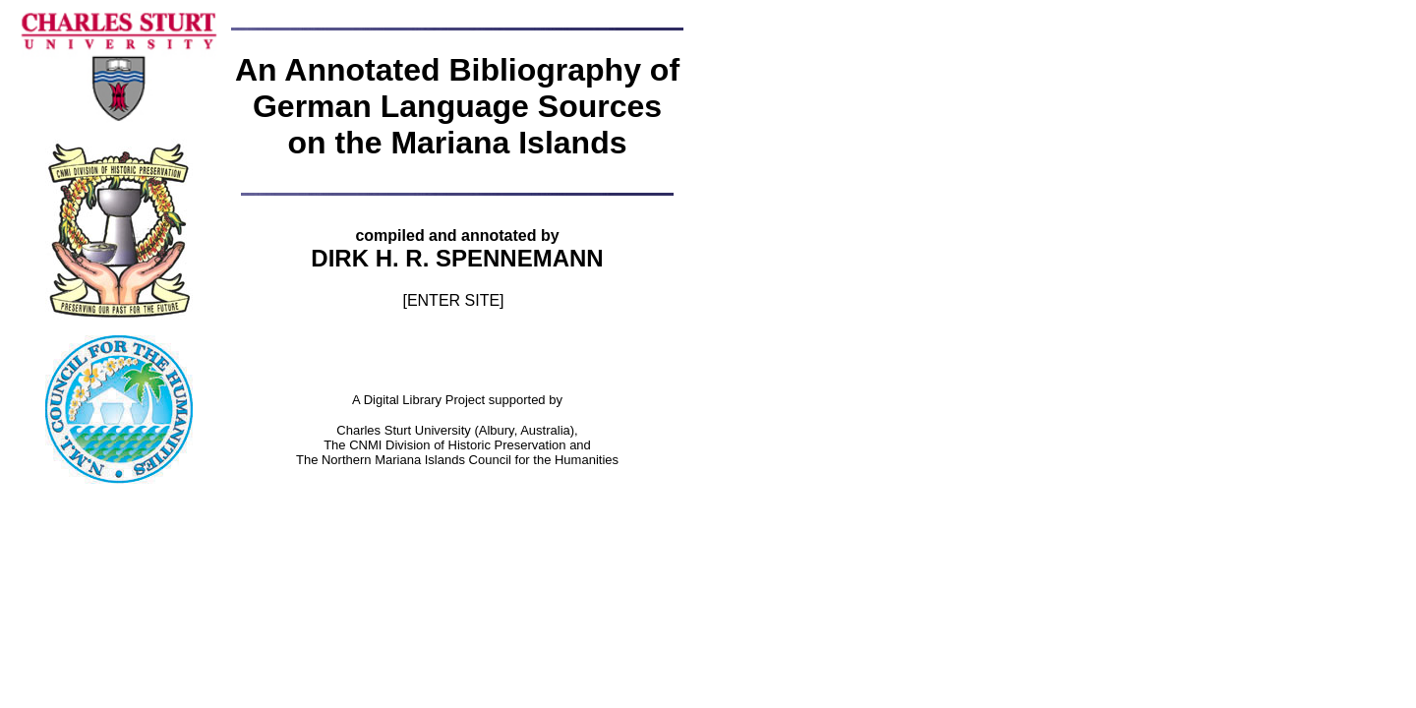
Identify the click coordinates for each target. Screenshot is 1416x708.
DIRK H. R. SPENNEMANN (457, 258)
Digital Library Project (426, 399)
